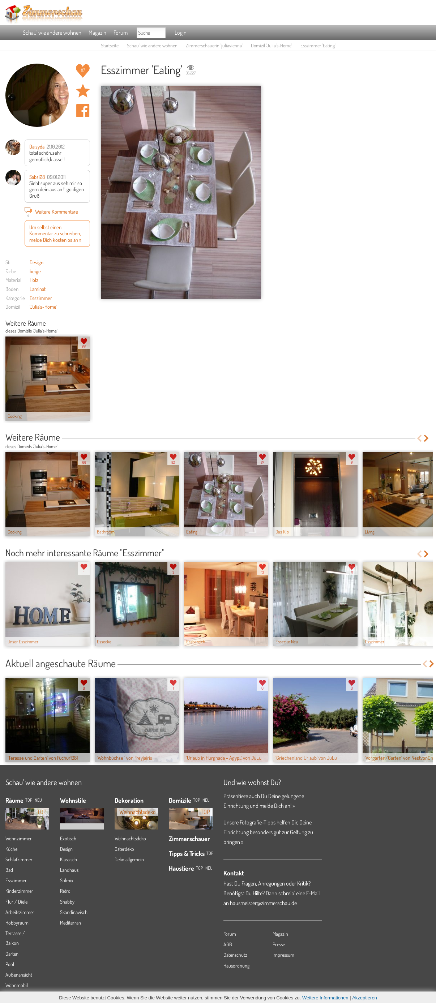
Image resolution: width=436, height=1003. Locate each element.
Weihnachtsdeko (130, 838)
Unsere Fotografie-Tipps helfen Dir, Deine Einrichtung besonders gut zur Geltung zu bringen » (268, 832)
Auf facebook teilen (83, 110)
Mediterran (70, 923)
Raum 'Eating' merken (83, 90)
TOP (28, 800)
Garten (11, 954)
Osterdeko (124, 849)
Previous (82, 324)
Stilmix (66, 880)
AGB (227, 944)
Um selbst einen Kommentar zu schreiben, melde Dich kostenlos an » (55, 233)
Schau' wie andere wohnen (52, 32)
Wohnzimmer (18, 838)
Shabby (67, 902)
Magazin (97, 32)
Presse (279, 944)
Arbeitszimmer (19, 912)
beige (35, 271)
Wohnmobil (16, 985)
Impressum (283, 955)
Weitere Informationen (325, 997)
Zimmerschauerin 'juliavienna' (214, 45)
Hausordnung (236, 966)
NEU (38, 800)
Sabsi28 (37, 176)
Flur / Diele (16, 902)
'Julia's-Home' (43, 306)
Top (196, 800)
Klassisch (68, 859)
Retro (65, 891)
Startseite (110, 45)
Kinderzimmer (19, 891)
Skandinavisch (73, 912)
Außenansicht (18, 975)
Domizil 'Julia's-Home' (271, 45)
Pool (9, 964)
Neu (206, 800)
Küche (11, 849)
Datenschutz (235, 955)
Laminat (38, 289)
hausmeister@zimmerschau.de (263, 902)
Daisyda (36, 146)
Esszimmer (41, 298)
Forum (121, 32)
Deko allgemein (129, 859)
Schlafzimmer (19, 859)
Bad (9, 870)
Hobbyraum (17, 923)
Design (36, 262)
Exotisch (68, 838)
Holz (34, 280)
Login (181, 32)
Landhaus (69, 870)
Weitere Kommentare (51, 211)
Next (87, 324)
